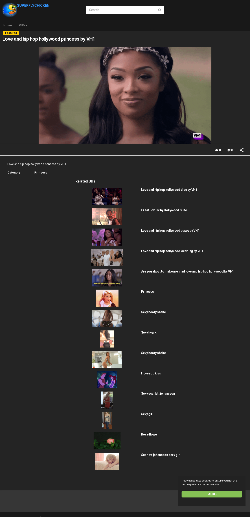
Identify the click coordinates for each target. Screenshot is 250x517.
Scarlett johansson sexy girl (218, 437)
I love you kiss (208, 356)
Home (7, 25)
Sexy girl (204, 396)
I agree (212, 494)
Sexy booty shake (210, 295)
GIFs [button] (23, 25)
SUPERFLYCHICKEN (25, 5)
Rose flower (206, 417)
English (237, 512)
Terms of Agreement (43, 500)
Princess (40, 172)
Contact (20, 500)
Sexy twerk (206, 315)
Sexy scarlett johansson (215, 376)
